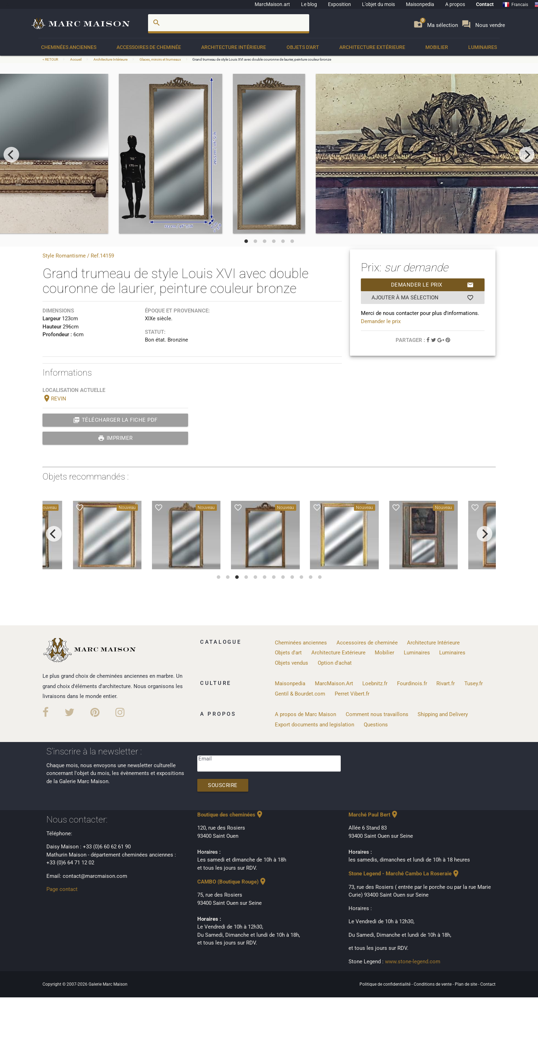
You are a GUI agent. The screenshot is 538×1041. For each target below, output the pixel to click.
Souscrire (223, 785)
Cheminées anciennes (68, 47)
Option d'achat (335, 663)
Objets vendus (291, 663)
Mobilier (436, 47)
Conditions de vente (433, 984)
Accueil (75, 59)
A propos (455, 4)
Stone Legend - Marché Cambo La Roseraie (404, 873)
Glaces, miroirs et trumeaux (160, 59)
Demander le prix (432, 284)
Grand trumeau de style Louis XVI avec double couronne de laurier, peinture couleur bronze (261, 59)
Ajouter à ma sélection (423, 297)
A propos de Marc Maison (305, 714)
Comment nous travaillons (377, 714)
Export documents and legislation (314, 724)
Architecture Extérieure (372, 47)
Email (205, 758)
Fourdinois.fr (412, 683)
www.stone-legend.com (412, 961)
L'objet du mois (378, 4)
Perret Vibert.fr (352, 694)
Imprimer (115, 438)
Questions (376, 724)
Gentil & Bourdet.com (300, 694)
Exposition (339, 4)
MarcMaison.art (272, 4)
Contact (485, 4)
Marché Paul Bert (374, 815)
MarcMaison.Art (334, 683)
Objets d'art (303, 47)
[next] (526, 154)
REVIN (54, 398)
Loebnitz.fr (374, 683)
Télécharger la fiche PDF (115, 420)
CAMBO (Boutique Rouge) (232, 882)
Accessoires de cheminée (149, 47)
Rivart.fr (445, 683)
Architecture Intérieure (233, 47)
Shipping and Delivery (443, 714)
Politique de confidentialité (385, 984)
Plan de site (466, 984)
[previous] (11, 154)
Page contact (62, 889)
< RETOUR (51, 59)
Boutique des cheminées (230, 815)
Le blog (309, 4)
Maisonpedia (420, 4)
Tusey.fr (473, 683)
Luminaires (482, 47)
